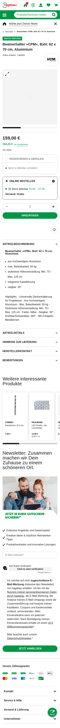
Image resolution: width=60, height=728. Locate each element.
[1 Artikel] (30, 206)
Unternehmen (12, 718)
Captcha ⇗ (45, 572)
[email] (30, 555)
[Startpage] (9, 5)
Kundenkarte (22, 144)
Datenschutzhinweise (19, 638)
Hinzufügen (30, 215)
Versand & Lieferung (16, 709)
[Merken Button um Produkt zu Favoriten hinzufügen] (54, 230)
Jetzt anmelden (30, 648)
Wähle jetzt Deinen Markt (23, 23)
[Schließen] (55, 24)
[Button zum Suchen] (53, 15)
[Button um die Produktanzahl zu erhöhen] (54, 206)
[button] (4, 15)
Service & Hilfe (13, 700)
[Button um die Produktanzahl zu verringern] (5, 206)
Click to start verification (30, 569)
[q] (32, 15)
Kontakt (8, 691)
